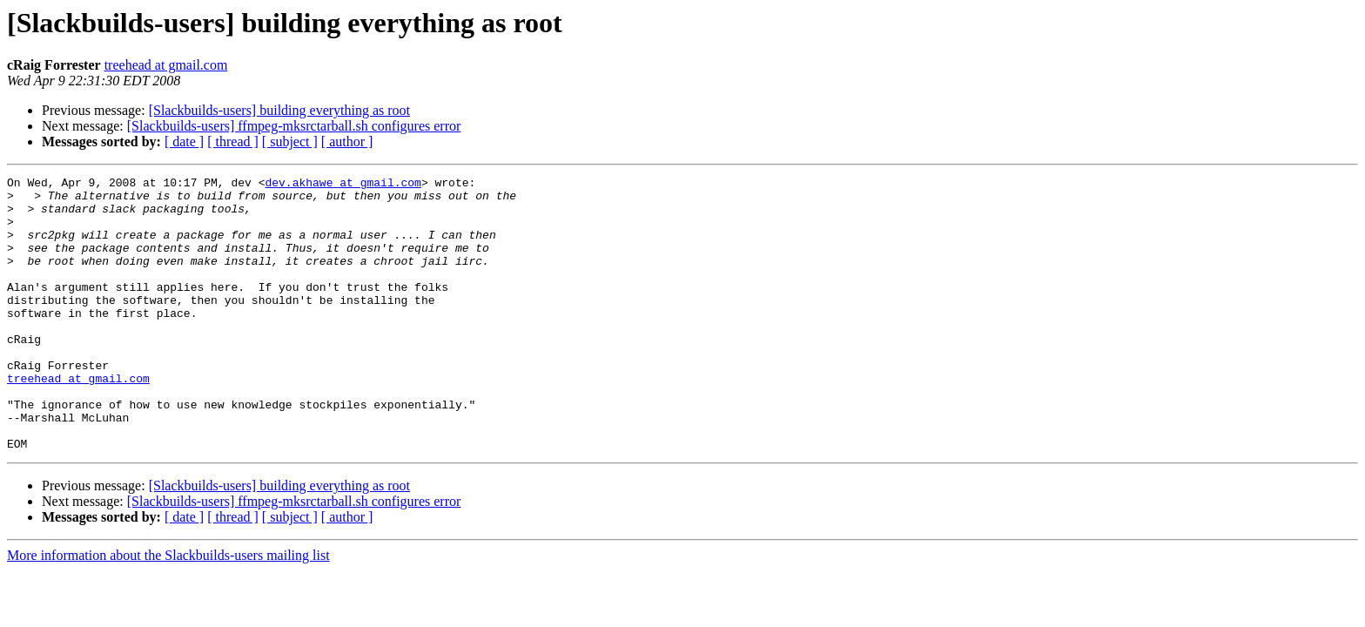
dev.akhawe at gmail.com (342, 184)
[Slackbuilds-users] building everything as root (279, 110)
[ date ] (184, 141)
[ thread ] (233, 141)
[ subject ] (290, 141)
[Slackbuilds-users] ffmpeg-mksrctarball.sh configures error (294, 125)
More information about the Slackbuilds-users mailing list (168, 610)
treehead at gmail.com (166, 64)
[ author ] (347, 141)
